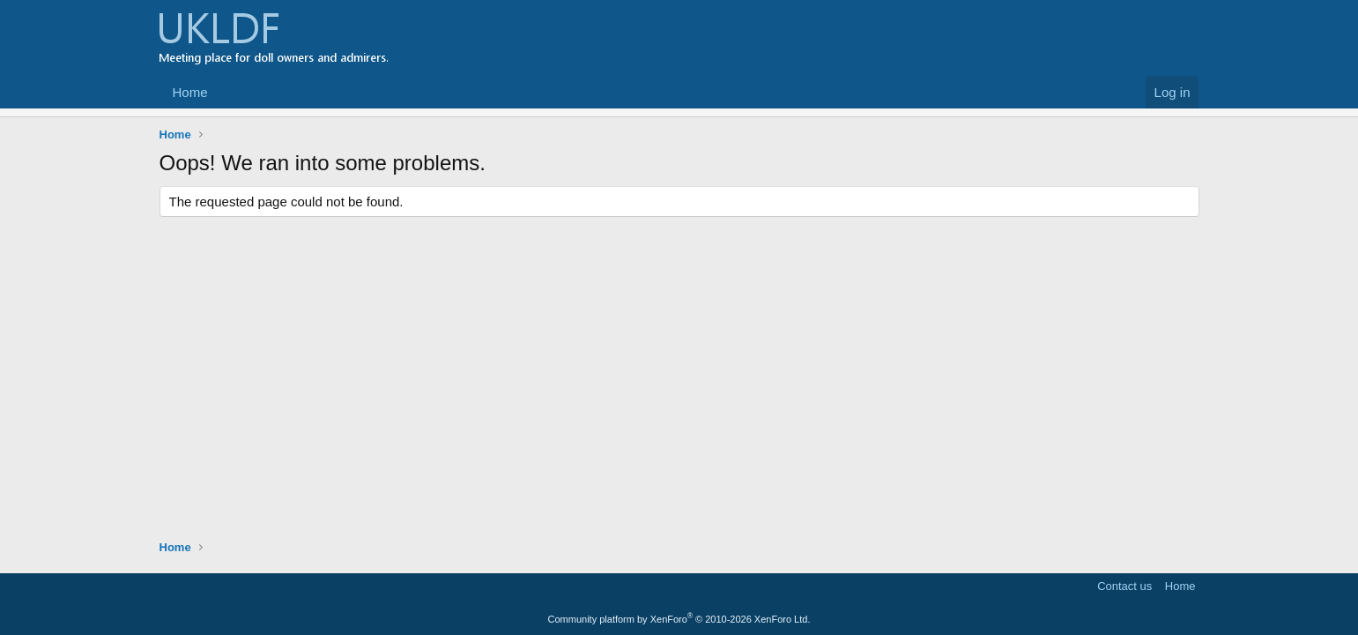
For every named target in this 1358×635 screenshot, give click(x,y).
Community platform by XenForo (679, 619)
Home (190, 92)
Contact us (1124, 586)
